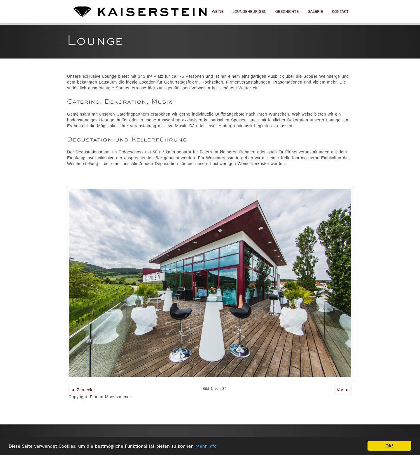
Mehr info (206, 447)
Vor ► (343, 389)
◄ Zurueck (81, 389)
